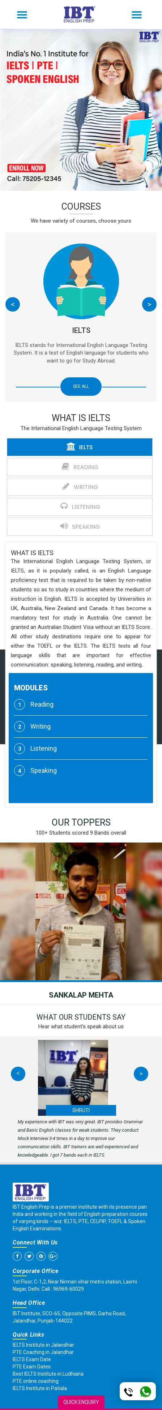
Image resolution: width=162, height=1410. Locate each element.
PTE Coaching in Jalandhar (43, 1352)
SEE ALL (81, 386)
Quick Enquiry (81, 1402)
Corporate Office (36, 1271)
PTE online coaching (36, 1381)
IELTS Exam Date (32, 1359)
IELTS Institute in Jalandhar (43, 1345)
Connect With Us (35, 1242)
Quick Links (28, 1334)
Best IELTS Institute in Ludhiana (48, 1374)
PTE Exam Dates (32, 1367)
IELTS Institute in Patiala (40, 1388)
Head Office (29, 1302)
